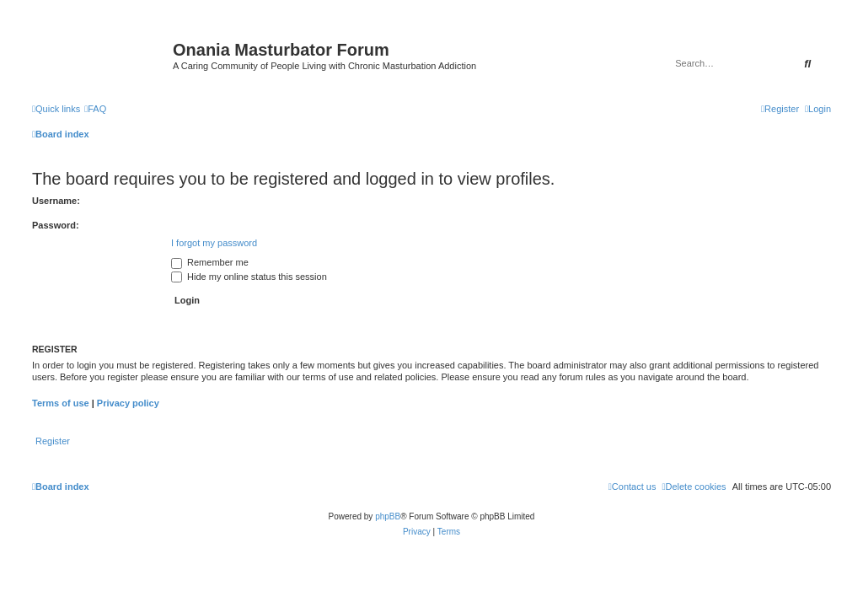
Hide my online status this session (249, 277)
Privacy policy (128, 403)
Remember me (210, 262)
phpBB (387, 516)
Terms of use (60, 403)
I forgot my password (214, 243)
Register (52, 441)
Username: (56, 201)
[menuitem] (95, 109)
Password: (55, 225)
